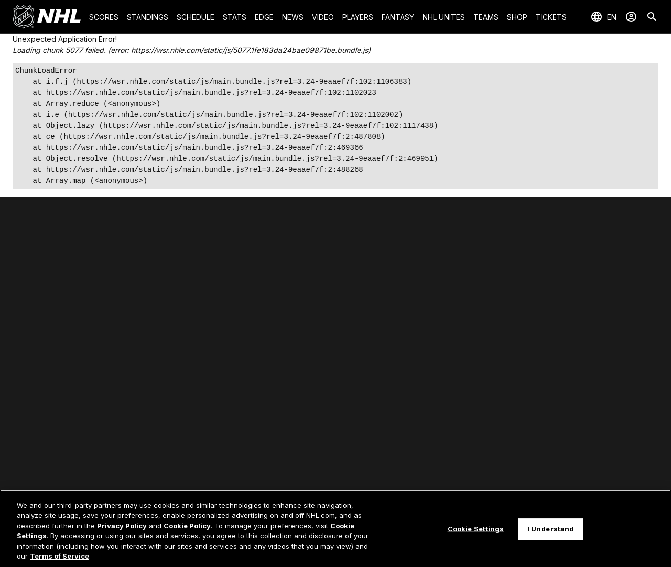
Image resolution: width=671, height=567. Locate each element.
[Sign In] (631, 16)
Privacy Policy (122, 525)
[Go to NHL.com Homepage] (47, 16)
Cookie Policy (187, 525)
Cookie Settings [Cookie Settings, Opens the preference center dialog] (476, 529)
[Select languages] (603, 16)
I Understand (551, 529)
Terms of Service (59, 556)
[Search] (652, 16)
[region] (335, 528)
